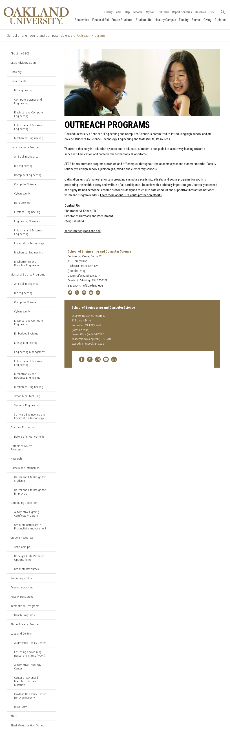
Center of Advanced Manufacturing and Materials (26, 681)
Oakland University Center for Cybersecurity (30, 695)
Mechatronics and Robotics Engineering (27, 263)
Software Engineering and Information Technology (30, 416)
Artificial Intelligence (26, 156)
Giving (207, 20)
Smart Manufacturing (27, 396)
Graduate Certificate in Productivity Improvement (30, 526)
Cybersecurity (22, 193)
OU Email (164, 12)
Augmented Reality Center (30, 642)
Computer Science (25, 184)
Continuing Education (24, 502)
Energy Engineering (26, 342)
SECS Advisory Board (24, 62)
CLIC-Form (20, 707)
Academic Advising (22, 587)
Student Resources (22, 537)
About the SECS (20, 53)
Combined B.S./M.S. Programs (23, 447)
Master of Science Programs (28, 274)
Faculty (183, 20)
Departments (18, 81)
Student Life (144, 20)
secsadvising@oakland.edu (85, 285)
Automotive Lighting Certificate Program (26, 513)
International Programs (25, 606)
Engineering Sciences (27, 221)
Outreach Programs (23, 615)
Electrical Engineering (27, 212)
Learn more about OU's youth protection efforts (131, 195)
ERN (212, 12)
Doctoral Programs (22, 427)
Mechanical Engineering (28, 138)
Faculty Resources (22, 596)
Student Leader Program (25, 624)
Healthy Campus (165, 20)
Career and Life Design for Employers (30, 491)
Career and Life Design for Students (30, 478)
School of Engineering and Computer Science (39, 35)
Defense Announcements (29, 436)
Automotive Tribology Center (27, 666)
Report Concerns (182, 12)
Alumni (196, 20)
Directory (16, 72)
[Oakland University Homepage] (36, 15)
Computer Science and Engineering (28, 101)
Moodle (137, 12)
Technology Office (21, 578)
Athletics (220, 20)
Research (200, 12)
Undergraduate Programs (26, 147)
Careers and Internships (25, 468)
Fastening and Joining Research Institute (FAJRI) (29, 653)
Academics (82, 20)
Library (108, 12)
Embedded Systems (26, 333)
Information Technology (29, 243)
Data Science (22, 202)
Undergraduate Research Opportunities (29, 557)
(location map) (77, 271)
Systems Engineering (27, 405)
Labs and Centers (21, 633)
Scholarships (22, 547)
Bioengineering (23, 90)
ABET (14, 716)
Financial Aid (100, 20)
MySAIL (150, 12)
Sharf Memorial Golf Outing (27, 725)
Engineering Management (29, 352)
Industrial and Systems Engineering (28, 127)
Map (127, 12)
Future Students (122, 20)
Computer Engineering (28, 175)
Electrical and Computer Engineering (29, 114)
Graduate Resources (26, 569)
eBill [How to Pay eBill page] (118, 12)
